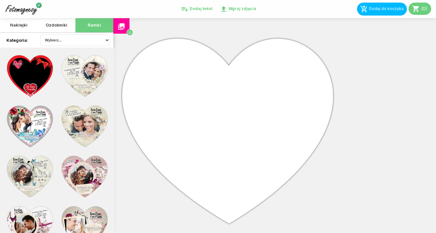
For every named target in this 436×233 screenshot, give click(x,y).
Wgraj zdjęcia (238, 9)
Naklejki (19, 25)
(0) (420, 9)
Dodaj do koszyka (382, 9)
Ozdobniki (56, 25)
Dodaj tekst (196, 9)
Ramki (94, 25)
